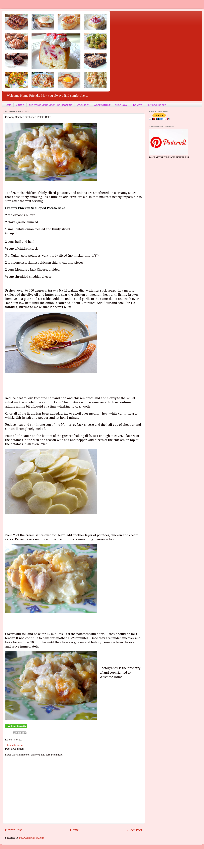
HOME (8, 105)
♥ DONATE (136, 105)
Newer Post (13, 830)
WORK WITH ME (102, 105)
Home (74, 830)
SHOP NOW (121, 105)
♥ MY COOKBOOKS (156, 105)
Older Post (134, 830)
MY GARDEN (83, 105)
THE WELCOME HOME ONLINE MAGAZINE (50, 105)
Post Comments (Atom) (31, 837)
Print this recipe (15, 745)
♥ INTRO (20, 105)
